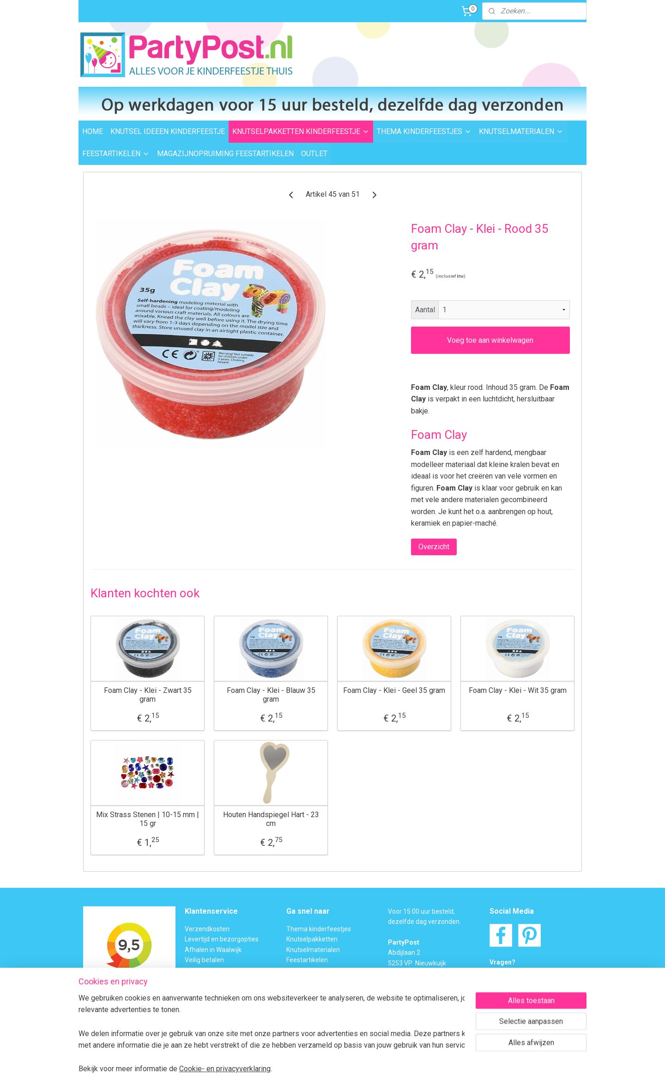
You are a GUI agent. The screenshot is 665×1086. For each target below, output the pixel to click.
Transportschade (210, 980)
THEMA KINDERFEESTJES (424, 131)
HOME (92, 131)
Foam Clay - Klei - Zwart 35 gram (148, 695)
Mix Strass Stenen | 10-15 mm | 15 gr (147, 819)
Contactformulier (535, 983)
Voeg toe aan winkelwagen (490, 340)
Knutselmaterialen (313, 949)
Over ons (198, 1001)
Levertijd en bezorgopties (222, 939)
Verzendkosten (207, 929)
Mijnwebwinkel (426, 1069)
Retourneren (203, 970)
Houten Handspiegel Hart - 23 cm (271, 819)
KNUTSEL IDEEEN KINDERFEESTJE (167, 131)
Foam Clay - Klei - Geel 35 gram (394, 690)
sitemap (297, 1069)
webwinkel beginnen (348, 1069)
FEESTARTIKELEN (116, 153)
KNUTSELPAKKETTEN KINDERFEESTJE (300, 131)
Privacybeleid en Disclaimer (224, 1022)
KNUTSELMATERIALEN (521, 131)
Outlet (295, 970)
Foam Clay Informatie (317, 980)
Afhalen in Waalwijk (213, 949)
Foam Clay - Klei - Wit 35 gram (518, 690)
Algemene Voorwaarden (220, 1011)
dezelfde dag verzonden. (424, 921)
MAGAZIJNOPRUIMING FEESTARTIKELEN (225, 153)
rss (315, 1069)
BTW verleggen (207, 991)
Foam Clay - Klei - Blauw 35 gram (271, 695)
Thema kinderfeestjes (318, 929)
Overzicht (433, 546)
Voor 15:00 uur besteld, (421, 911)
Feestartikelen (307, 960)
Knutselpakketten (312, 939)
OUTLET (314, 153)
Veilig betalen (204, 960)
